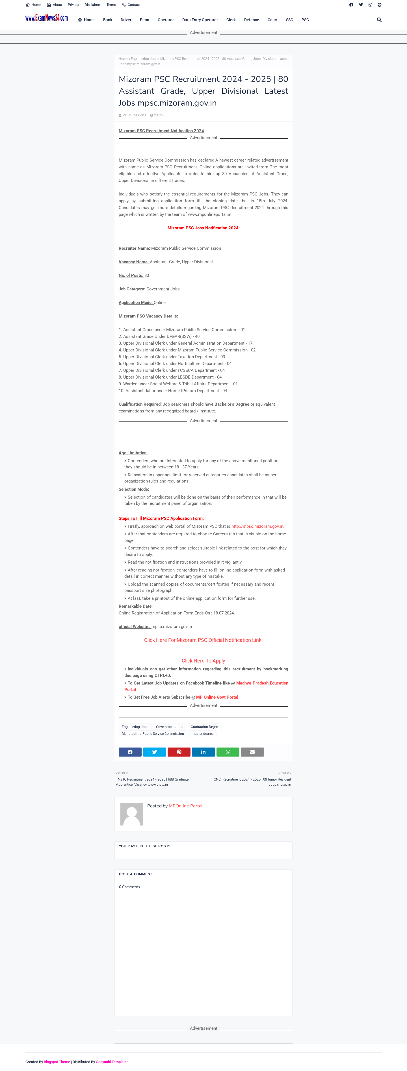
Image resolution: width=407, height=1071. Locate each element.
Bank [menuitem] (107, 20)
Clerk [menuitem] (231, 20)
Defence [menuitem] (251, 20)
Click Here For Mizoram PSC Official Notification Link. (203, 640)
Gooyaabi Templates (112, 1062)
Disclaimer (93, 5)
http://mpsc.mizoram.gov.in (257, 526)
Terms (111, 5)
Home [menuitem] (86, 20)
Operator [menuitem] (166, 20)
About (54, 5)
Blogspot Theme (57, 1062)
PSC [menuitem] (305, 20)
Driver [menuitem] (126, 20)
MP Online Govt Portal (217, 697)
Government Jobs (169, 727)
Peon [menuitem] (144, 20)
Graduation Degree (205, 727)
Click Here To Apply (203, 661)
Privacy (73, 5)
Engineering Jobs (144, 59)
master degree (202, 734)
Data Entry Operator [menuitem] (200, 20)
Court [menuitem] (273, 20)
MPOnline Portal (134, 115)
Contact (131, 5)
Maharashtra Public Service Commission (153, 734)
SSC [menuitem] (289, 20)
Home (33, 5)
